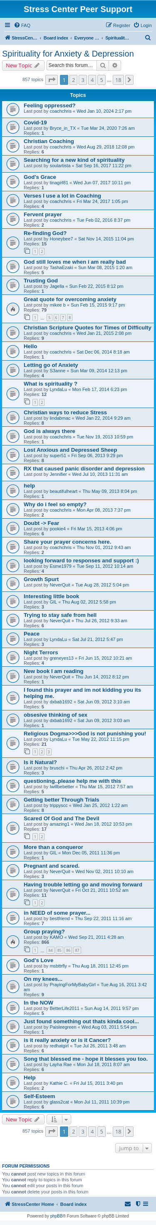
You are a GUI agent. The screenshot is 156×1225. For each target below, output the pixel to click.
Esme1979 (61, 566)
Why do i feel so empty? (55, 504)
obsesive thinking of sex (55, 715)
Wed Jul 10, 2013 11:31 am (100, 474)
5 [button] (101, 80)
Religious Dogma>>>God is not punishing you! (85, 733)
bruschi (57, 767)
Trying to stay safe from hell (60, 615)
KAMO (56, 937)
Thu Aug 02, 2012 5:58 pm (89, 601)
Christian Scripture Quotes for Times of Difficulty (87, 327)
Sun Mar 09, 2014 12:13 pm (99, 370)
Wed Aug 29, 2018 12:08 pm (105, 146)
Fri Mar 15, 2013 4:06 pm (96, 528)
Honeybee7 (61, 238)
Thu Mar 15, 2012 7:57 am (106, 786)
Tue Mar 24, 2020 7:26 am (108, 128)
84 (50, 950)
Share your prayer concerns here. (67, 542)
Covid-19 (35, 122)
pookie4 (58, 528)
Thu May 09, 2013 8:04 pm (109, 491)
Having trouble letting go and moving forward (83, 884)
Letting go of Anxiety (51, 365)
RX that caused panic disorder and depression (84, 468)
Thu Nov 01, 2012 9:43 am (104, 547)
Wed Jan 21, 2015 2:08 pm (104, 333)
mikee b (58, 304)
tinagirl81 (59, 182)
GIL (53, 601)
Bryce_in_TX (63, 128)
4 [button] (92, 80)
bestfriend (59, 918)
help (29, 486)
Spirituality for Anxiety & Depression (68, 53)
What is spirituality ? (50, 384)
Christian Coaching (49, 141)
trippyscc (58, 805)
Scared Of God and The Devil (61, 818)
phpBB (56, 1216)
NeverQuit (60, 584)
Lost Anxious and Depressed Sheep (70, 450)
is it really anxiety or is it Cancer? (67, 1040)
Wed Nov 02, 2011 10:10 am (104, 871)
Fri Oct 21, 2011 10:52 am (102, 890)
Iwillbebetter (62, 786)
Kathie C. (59, 1083)
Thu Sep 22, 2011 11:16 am (103, 918)
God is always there (49, 431)
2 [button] (73, 80)
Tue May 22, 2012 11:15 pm (100, 739)
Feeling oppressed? (50, 105)
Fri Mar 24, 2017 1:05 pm (102, 201)
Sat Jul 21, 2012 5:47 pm (97, 639)
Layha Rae (61, 1064)
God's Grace (40, 177)
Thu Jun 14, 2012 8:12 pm (102, 676)
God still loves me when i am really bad (75, 262)
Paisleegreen (63, 1027)
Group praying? (44, 931)
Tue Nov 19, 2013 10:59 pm (105, 436)
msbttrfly (58, 965)
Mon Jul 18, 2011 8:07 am (103, 1064)
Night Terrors (41, 652)
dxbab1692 (61, 701)
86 (68, 950)
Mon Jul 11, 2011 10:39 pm (101, 1101)
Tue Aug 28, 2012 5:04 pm (102, 584)
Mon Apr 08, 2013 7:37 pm (104, 509)
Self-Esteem (39, 1096)
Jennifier (58, 474)
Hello (30, 346)
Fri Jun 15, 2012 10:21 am (105, 658)
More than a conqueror (53, 847)
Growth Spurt (41, 579)
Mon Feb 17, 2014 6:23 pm (99, 389)
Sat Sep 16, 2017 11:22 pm (103, 165)
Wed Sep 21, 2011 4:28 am (96, 937)
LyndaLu (58, 389)
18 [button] (118, 80)
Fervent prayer (43, 214)
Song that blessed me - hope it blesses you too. (86, 1059)
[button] (51, 80)
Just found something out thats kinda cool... (81, 1021)
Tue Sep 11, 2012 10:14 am (105, 566)
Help (30, 1077)
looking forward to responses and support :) (81, 560)
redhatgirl (59, 1045)
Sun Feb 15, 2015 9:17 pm (98, 304)
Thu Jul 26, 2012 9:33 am (101, 620)
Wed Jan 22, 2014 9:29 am (103, 418)
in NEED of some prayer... (57, 913)
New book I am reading (54, 671)
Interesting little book (51, 596)
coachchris (61, 111)
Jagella (57, 286)
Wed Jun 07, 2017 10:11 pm (102, 182)
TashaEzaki (61, 267)
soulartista (60, 165)
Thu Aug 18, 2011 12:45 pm (100, 965)
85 (59, 950)
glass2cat (59, 1101)
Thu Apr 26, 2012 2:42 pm (95, 767)
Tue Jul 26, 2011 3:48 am (99, 1045)
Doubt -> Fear (41, 523)
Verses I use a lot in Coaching (62, 196)
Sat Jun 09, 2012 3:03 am (103, 720)
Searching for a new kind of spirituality (74, 160)
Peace (32, 634)
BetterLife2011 (64, 1008)
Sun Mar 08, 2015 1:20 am (105, 267)
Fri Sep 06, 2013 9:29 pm (97, 455)
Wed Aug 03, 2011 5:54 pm (109, 1027)
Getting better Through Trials (61, 800)
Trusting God (41, 280)
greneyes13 (62, 658)
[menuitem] (22, 25)
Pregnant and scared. (51, 866)
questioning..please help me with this (72, 781)
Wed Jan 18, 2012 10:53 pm (103, 824)
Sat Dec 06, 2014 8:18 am (103, 351)
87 (77, 950)
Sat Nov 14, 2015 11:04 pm (106, 238)
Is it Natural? (40, 762)
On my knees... (43, 979)
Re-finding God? (45, 233)
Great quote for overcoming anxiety (70, 299)
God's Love (38, 960)
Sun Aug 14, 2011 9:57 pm (111, 1008)
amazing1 (59, 824)
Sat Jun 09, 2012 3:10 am (103, 701)
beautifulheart (63, 491)
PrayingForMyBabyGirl (73, 984)
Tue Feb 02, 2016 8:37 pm (103, 220)
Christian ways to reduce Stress (65, 412)
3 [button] (82, 80)
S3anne (57, 370)
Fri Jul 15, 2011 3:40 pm (98, 1083)
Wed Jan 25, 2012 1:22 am (100, 805)
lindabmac (60, 418)
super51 (58, 455)
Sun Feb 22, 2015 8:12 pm (96, 286)
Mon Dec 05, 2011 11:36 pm (91, 852)
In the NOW (38, 1003)
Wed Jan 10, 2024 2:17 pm (104, 111)
